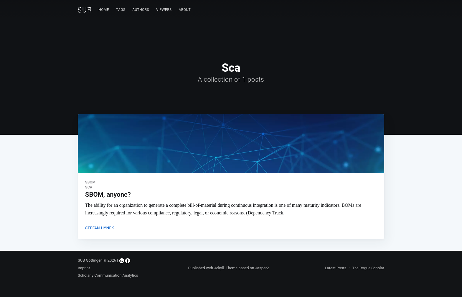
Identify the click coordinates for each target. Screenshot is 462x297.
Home (103, 10)
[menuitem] (104, 10)
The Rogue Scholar (368, 268)
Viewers (164, 10)
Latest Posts (335, 268)
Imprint (84, 268)
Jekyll (219, 268)
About (185, 10)
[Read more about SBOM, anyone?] (231, 143)
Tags (120, 10)
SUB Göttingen (90, 260)
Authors (140, 10)
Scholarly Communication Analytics (108, 275)
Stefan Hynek (99, 228)
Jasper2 (262, 268)
